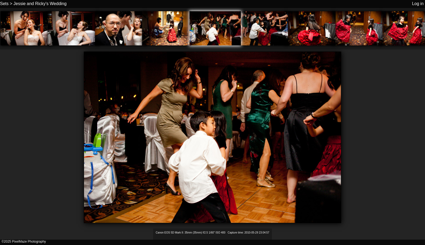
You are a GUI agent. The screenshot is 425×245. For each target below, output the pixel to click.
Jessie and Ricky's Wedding (39, 3)
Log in (418, 3)
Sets (4, 3)
